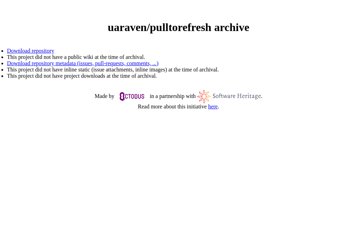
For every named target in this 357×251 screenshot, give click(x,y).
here (213, 106)
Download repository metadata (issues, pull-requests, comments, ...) (83, 63)
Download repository (30, 51)
